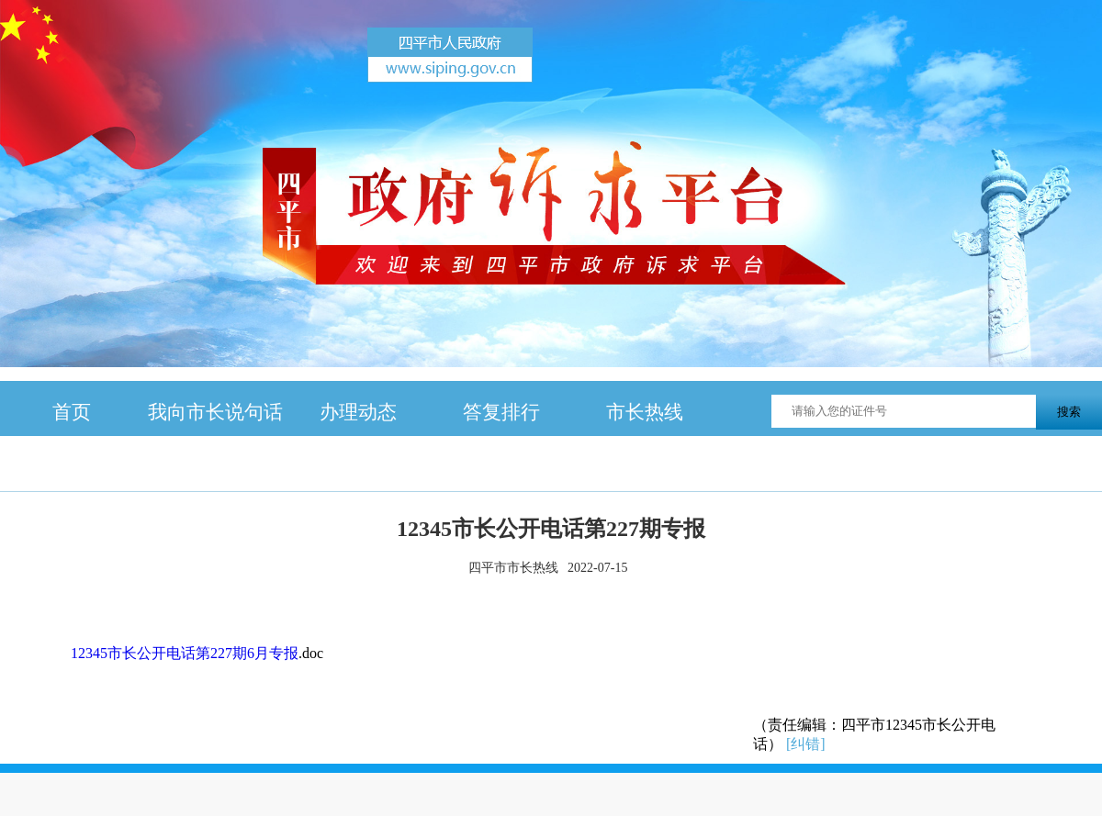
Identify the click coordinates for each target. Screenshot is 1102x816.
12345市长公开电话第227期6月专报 (184, 653)
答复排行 (501, 411)
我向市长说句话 (215, 411)
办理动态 (358, 411)
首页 (71, 411)
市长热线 (644, 411)
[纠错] (806, 744)
